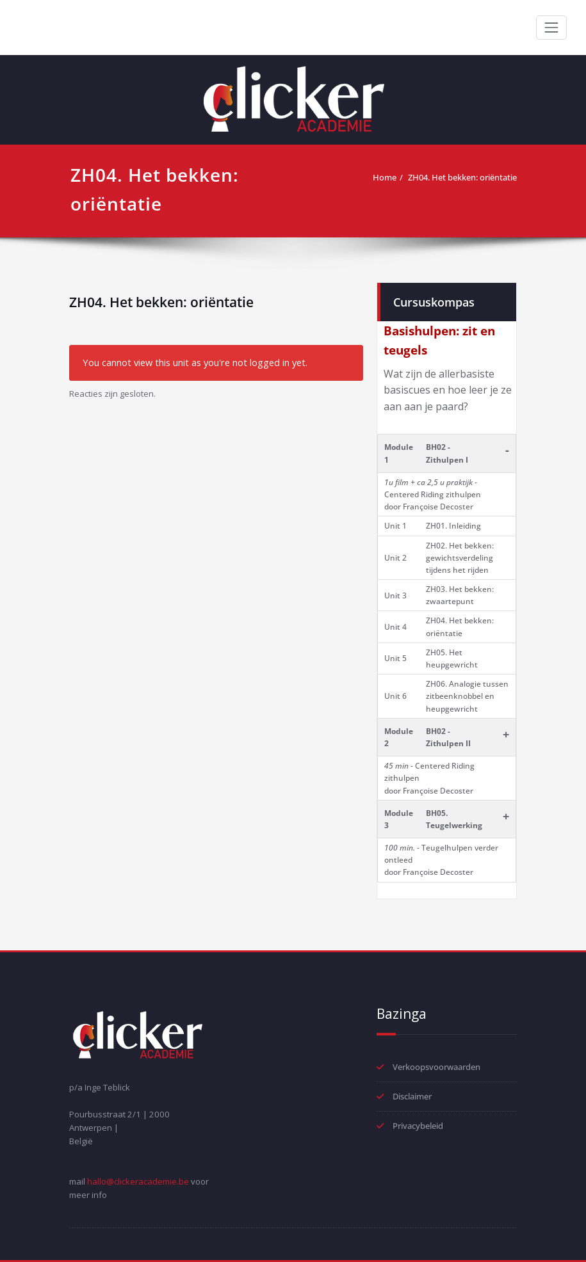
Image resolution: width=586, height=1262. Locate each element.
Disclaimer (412, 1096)
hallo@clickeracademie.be (138, 1181)
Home (384, 177)
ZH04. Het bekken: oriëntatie (462, 177)
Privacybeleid (418, 1125)
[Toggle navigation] (551, 27)
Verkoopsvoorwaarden (436, 1067)
